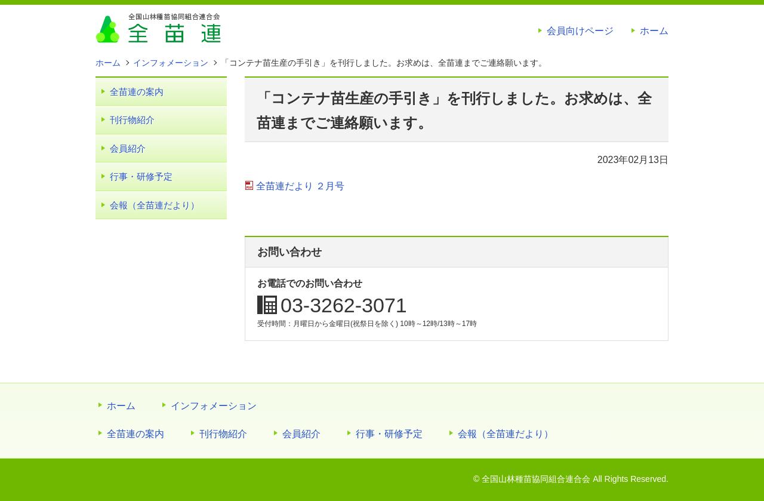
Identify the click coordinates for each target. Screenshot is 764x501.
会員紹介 (128, 148)
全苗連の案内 (137, 92)
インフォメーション (214, 406)
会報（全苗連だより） (154, 205)
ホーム (654, 31)
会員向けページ (580, 31)
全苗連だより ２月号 (300, 186)
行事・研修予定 (141, 176)
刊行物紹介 (132, 120)
